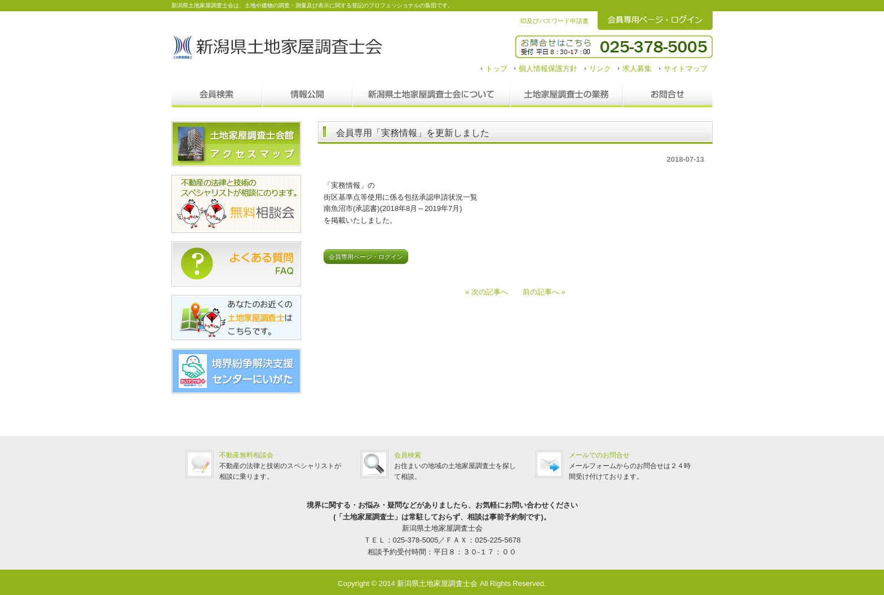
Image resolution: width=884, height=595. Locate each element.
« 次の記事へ (490, 292)
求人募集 (637, 68)
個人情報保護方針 (548, 68)
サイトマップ (686, 68)
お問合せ (667, 95)
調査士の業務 (566, 95)
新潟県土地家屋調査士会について (431, 95)
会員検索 (216, 95)
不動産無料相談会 (246, 455)
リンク (600, 68)
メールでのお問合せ (599, 455)
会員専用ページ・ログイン (366, 256)
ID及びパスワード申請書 (554, 20)
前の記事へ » (540, 292)
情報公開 (307, 95)
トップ (496, 68)
